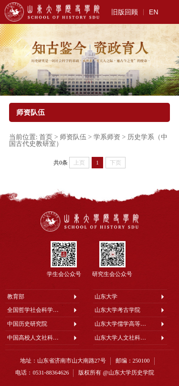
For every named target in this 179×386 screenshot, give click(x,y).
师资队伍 (73, 137)
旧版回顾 (124, 12)
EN (153, 12)
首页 (46, 137)
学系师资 (107, 137)
